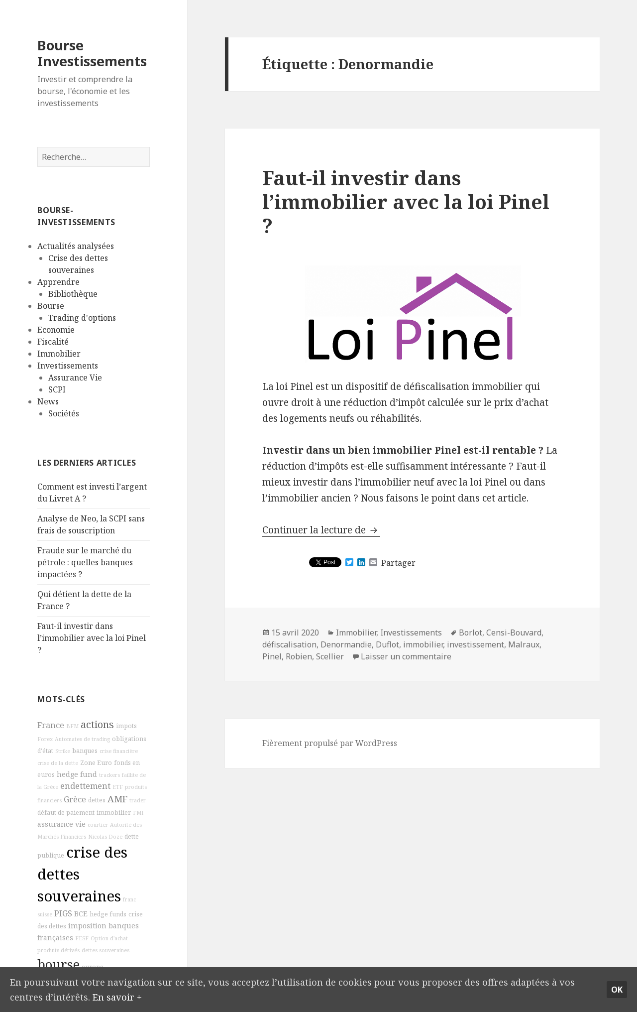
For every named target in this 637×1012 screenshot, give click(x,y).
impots (126, 726)
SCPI (57, 389)
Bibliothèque (73, 293)
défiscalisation (289, 644)
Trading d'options (82, 317)
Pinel (272, 656)
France (50, 725)
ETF (117, 786)
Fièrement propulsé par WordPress (329, 743)
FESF (82, 938)
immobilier (114, 812)
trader (137, 800)
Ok (617, 988)
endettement (85, 785)
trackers (109, 774)
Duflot (387, 644)
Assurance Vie (75, 377)
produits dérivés (58, 950)
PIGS (63, 913)
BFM (72, 726)
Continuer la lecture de (321, 529)
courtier (98, 824)
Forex (45, 739)
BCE (81, 913)
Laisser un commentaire (406, 656)
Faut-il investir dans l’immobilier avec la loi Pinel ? (91, 638)
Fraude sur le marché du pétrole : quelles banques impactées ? (85, 562)
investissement (475, 644)
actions (97, 724)
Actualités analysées (75, 246)
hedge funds (108, 914)
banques (85, 751)
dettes (97, 800)
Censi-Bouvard (513, 632)
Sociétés (63, 413)
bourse (58, 964)
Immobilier (59, 353)
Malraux (523, 644)
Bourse (50, 305)
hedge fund (77, 774)
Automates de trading (82, 739)
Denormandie (346, 644)
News (48, 401)
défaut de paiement (66, 812)
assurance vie (61, 824)
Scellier (330, 656)
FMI (138, 812)
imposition (87, 925)
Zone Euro (96, 763)
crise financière (119, 751)
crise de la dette (57, 762)
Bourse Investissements (92, 53)
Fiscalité (53, 341)
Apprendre (58, 281)
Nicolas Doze (105, 836)
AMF (117, 799)
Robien (299, 656)
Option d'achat (109, 938)
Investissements (67, 365)
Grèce (75, 799)
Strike (62, 751)
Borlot (470, 632)
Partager (398, 563)
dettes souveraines (105, 950)
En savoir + (118, 996)
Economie (56, 329)
